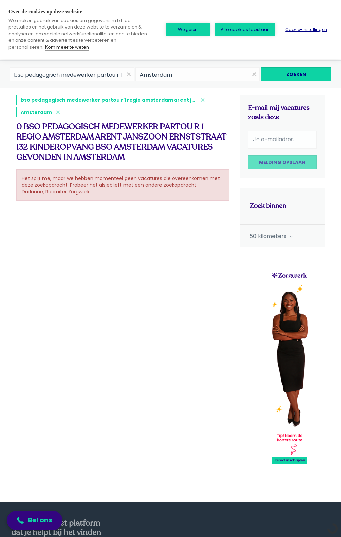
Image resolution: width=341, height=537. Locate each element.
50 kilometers (269, 236)
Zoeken (296, 74)
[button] (34, 520)
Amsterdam (36, 112)
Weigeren (188, 29)
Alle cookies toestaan (245, 29)
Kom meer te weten (67, 47)
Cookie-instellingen (306, 29)
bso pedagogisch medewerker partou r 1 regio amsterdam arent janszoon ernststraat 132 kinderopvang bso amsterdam (114, 100)
